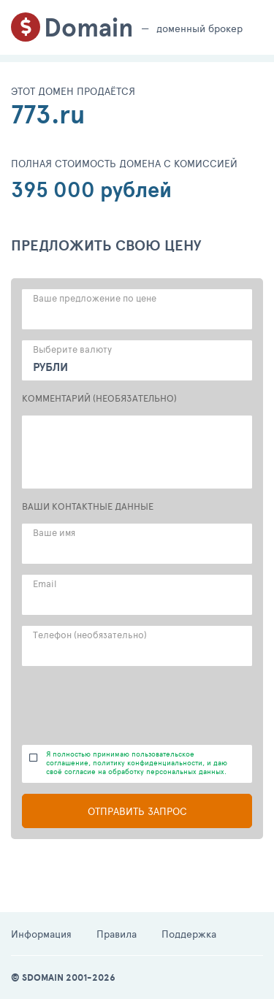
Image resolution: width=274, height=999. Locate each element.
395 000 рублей (91, 189)
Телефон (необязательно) (90, 634)
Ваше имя (54, 532)
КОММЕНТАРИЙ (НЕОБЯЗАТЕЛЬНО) (99, 398)
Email (44, 583)
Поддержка (188, 934)
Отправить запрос (137, 811)
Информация (41, 934)
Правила (116, 934)
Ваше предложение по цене (94, 298)
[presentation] (133, 705)
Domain (89, 27)
